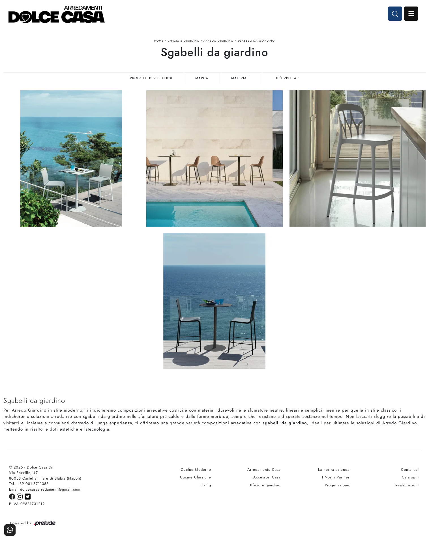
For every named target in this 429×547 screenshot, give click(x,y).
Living (205, 485)
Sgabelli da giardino (256, 41)
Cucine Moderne (196, 469)
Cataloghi (410, 477)
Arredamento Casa (263, 469)
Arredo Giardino (218, 41)
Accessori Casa (266, 477)
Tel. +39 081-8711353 (29, 483)
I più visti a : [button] (286, 78)
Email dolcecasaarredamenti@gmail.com (44, 489)
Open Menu (411, 14)
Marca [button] (201, 78)
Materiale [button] (241, 78)
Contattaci (410, 469)
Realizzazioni (407, 485)
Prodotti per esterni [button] (151, 78)
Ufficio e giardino (184, 41)
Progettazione (337, 485)
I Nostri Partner (335, 477)
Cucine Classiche (195, 477)
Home (159, 41)
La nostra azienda (333, 469)
